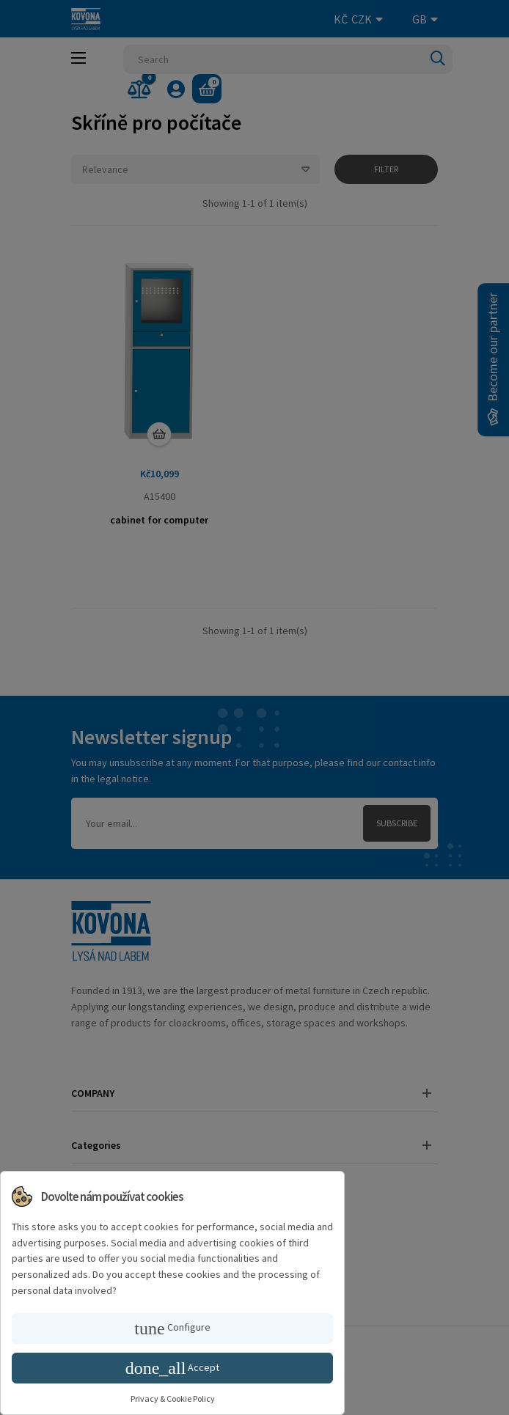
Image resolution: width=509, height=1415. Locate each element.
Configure (172, 1328)
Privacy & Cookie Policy (173, 1398)
